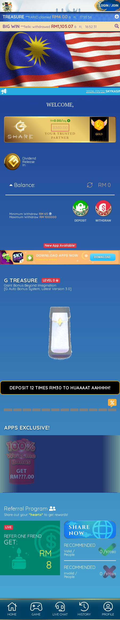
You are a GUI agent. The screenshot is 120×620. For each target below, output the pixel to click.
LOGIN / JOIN (108, 5)
